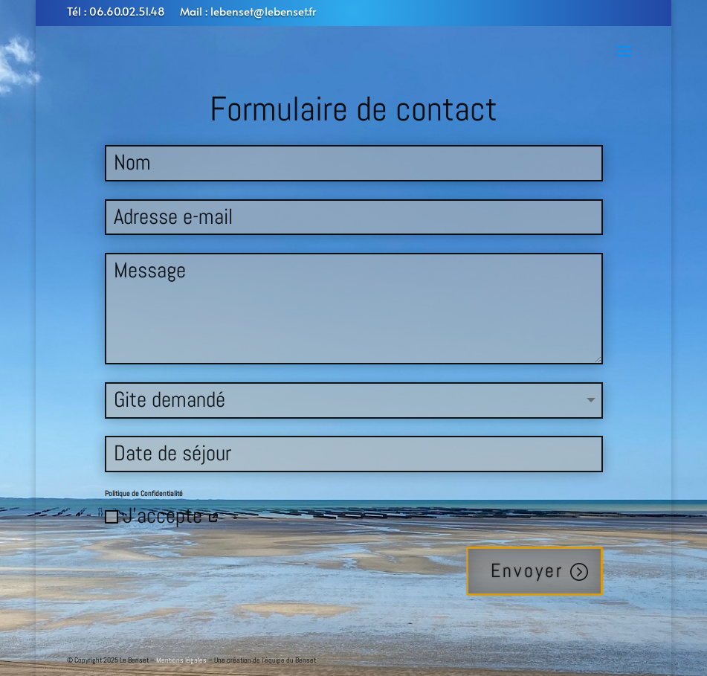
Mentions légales (181, 660)
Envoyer (527, 570)
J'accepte (162, 515)
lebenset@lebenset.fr (263, 11)
